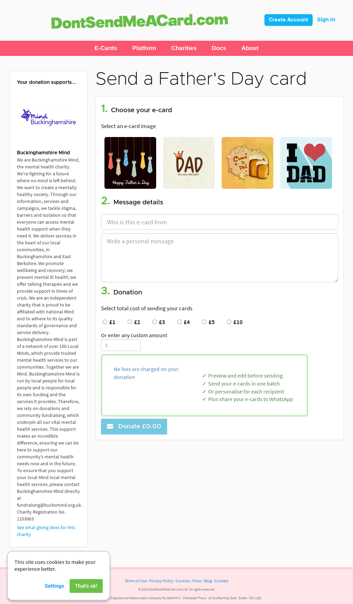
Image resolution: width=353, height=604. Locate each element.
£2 (134, 322)
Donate (134, 426)
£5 (208, 322)
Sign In (326, 19)
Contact (221, 580)
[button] (106, 48)
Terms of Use (136, 580)
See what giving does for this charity (46, 530)
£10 (235, 322)
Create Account (288, 19)
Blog (208, 580)
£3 (158, 322)
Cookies (183, 580)
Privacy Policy (161, 580)
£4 (183, 322)
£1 (109, 322)
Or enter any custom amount (134, 335)
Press (197, 580)
